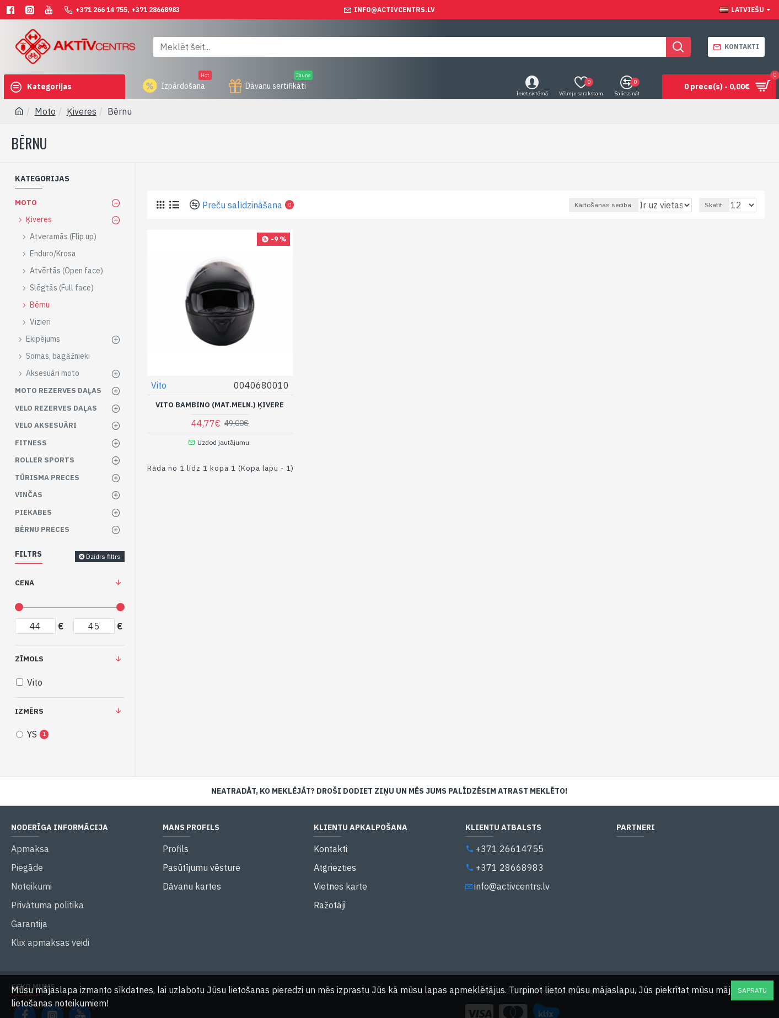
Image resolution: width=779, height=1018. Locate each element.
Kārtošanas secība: (563, 205)
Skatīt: (719, 205)
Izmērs (29, 711)
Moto (45, 111)
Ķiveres (81, 111)
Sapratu (752, 990)
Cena (24, 583)
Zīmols (29, 659)
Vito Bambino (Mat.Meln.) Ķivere (219, 404)
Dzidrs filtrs (103, 556)
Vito (159, 384)
